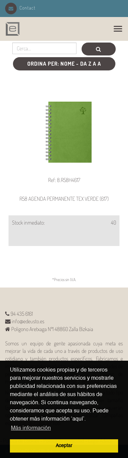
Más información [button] (31, 428)
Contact (20, 8)
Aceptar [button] (64, 445)
